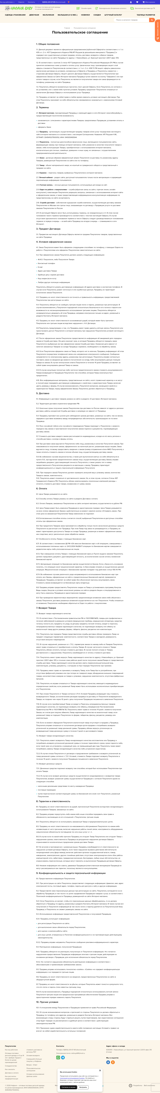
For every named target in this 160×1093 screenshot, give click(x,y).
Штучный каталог (113, 15)
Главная (67, 28)
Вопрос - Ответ (31, 1065)
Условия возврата (33, 1056)
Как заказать (10, 1069)
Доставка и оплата (11, 1073)
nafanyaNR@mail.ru (78, 1053)
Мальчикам (48, 15)
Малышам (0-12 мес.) (67, 15)
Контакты (36, 2)
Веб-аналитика (149, 1086)
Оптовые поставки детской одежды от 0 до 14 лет (14, 1057)
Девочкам (34, 15)
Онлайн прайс (86, 8)
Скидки (97, 15)
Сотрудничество (11, 1066)
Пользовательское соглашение (85, 28)
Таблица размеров (146, 15)
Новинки (85, 15)
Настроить (83, 1087)
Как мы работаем (11, 2)
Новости (26, 2)
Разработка (137, 1086)
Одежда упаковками (15, 15)
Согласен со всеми (68, 1087)
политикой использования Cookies (72, 1078)
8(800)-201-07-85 (53, 2)
